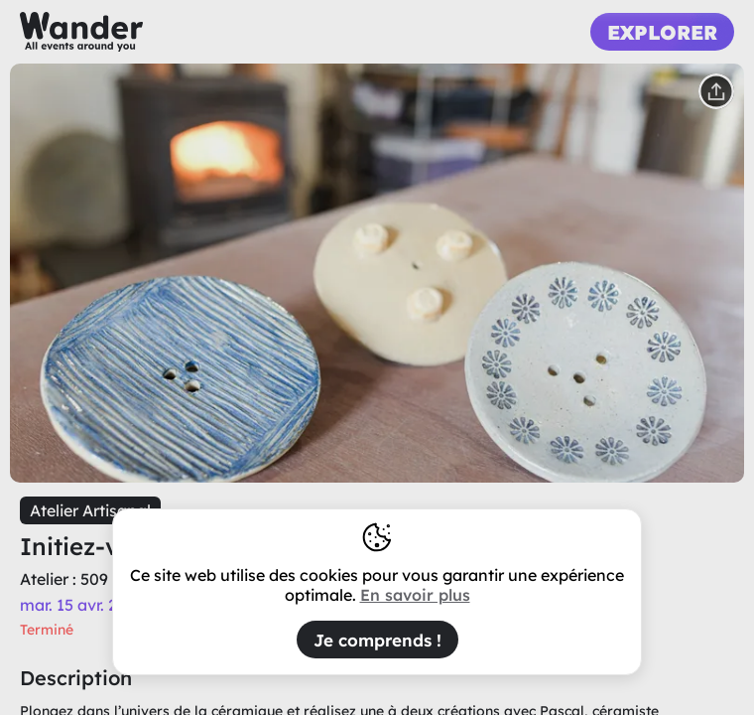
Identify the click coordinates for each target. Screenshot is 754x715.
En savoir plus (415, 595)
